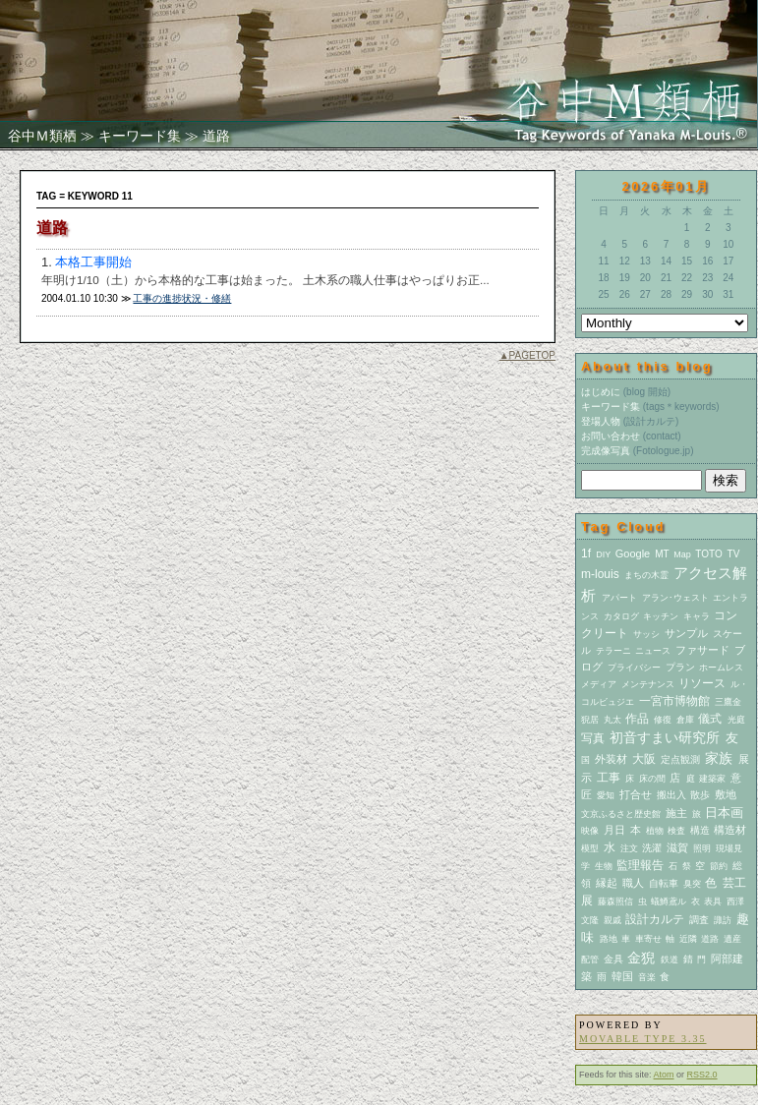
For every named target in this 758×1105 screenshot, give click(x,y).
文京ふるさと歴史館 (621, 814)
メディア (598, 684)
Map (682, 554)
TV (734, 554)
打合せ (635, 794)
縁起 (606, 883)
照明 (702, 848)
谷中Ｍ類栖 (42, 136)
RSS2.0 (702, 1074)
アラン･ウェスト (675, 598)
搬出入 (671, 794)
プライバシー (634, 667)
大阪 (644, 759)
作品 (637, 719)
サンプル (686, 633)
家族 (718, 758)
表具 (713, 901)
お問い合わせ (610, 436)
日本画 (724, 812)
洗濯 (652, 848)
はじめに (600, 391)
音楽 (647, 977)
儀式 (710, 719)
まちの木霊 (646, 575)
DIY (603, 554)
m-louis (600, 574)
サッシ (646, 634)
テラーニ (613, 651)
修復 (662, 720)
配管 (590, 959)
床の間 (652, 779)
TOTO (708, 554)
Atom (664, 1074)
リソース (702, 683)
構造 (700, 830)
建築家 (712, 779)
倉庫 (685, 720)
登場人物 (600, 421)
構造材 (730, 830)
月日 (614, 830)
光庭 (736, 720)
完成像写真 (605, 450)
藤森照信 (615, 901)
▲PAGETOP (527, 355)
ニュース (653, 651)
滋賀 (677, 847)
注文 (629, 848)
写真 (593, 738)
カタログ (621, 616)
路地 (608, 939)
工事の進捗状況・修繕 (182, 298)
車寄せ (648, 939)
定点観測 (680, 759)
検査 (676, 831)
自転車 (663, 883)
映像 (590, 831)
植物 (655, 831)
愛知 (605, 795)
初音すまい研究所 (665, 737)
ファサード (702, 650)
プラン (680, 667)
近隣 (688, 939)
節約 (719, 866)
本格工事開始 (93, 262)
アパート (619, 598)
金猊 (641, 957)
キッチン (660, 616)
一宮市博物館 (674, 701)
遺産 (732, 939)
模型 (590, 848)
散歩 (700, 794)
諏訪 (722, 920)
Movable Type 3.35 (642, 1038)
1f (586, 553)
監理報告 (640, 865)
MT (662, 554)
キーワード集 (139, 136)
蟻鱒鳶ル (668, 901)
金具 (613, 959)
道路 (710, 939)
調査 (699, 919)
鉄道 (669, 959)
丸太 (612, 720)
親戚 (612, 920)
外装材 (611, 759)
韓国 (622, 976)
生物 (603, 866)
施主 (676, 813)
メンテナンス (647, 684)
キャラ (696, 616)
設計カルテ (654, 919)
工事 (608, 778)
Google (632, 553)
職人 (633, 883)
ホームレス (721, 667)
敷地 (725, 794)
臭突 (692, 884)
